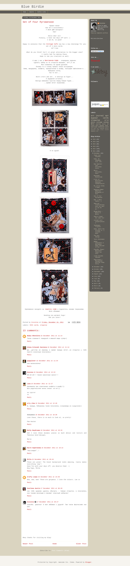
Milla (29, 459)
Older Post (81, 544)
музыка (102, 125)
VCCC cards (34, 325)
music (104, 124)
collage (99, 122)
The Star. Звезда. (97, 236)
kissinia (30, 502)
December (97, 153)
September (97, 271)
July (96, 276)
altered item (95, 129)
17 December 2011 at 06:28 (51, 488)
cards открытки (100, 119)
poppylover (31, 361)
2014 (94, 144)
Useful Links (41, 12)
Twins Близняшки (99, 239)
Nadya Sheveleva (33, 336)
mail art (96, 128)
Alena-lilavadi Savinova (37, 347)
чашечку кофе (50, 309)
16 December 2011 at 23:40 (49, 477)
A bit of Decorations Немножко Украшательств (99, 181)
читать (107, 128)
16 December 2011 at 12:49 (46, 403)
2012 (94, 148)
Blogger (88, 562)
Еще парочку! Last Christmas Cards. (98, 166)
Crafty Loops (32, 477)
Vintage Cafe (52, 44)
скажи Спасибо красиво (98, 256)
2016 (94, 139)
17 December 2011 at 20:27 (47, 502)
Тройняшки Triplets (97, 226)
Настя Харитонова (34, 448)
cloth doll (94, 125)
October (97, 269)
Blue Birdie (32, 7)
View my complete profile (99, 33)
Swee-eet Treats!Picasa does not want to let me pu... (99, 206)
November (97, 266)
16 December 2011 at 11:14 (51, 336)
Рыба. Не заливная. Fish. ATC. (98, 160)
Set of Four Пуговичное (98, 196)
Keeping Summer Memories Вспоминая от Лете (99, 192)
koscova (30, 372)
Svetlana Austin (33, 488)
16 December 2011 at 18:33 (51, 430)
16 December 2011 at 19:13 (52, 448)
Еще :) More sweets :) (98, 200)
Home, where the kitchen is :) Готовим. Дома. (99, 231)
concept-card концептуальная (99, 222)
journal (98, 124)
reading (102, 128)
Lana (29, 384)
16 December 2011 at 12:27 (42, 384)
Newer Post (28, 544)
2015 (94, 141)
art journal (97, 116)
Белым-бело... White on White (98, 213)
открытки (43, 325)
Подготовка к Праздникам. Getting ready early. (99, 262)
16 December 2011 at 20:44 (43, 459)
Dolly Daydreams (33, 430)
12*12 (106, 120)
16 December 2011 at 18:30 (46, 415)
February (97, 288)
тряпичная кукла (103, 127)
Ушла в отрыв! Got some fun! (99, 217)
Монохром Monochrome (98, 176)
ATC (92, 128)
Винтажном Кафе (51, 60)
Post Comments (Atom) (60, 550)
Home (24, 12)
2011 (94, 151)
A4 (108, 124)
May (95, 281)
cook (97, 131)
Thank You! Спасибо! (97, 156)
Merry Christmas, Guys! (98, 172)
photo (93, 122)
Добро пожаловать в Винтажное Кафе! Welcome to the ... (99, 244)
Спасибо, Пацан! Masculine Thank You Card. (99, 251)
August (96, 274)
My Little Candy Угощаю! (99, 186)
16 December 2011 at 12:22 (44, 372)
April (96, 283)
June (96, 278)
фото (92, 124)
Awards (32, 12)
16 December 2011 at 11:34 (47, 361)
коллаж (106, 122)
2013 (94, 146)
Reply (29, 341)
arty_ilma (31, 403)
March (96, 286)
